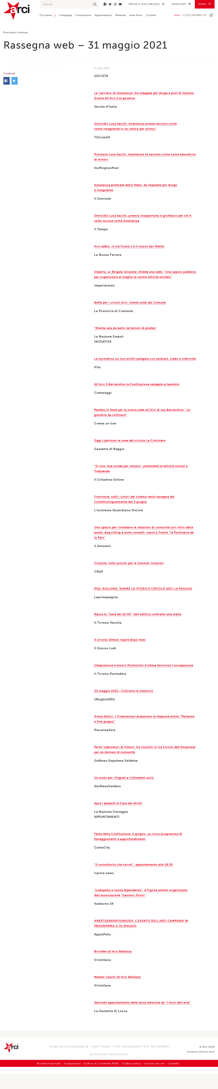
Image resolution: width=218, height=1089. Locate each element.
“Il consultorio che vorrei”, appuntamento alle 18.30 (135, 880)
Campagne (65, 15)
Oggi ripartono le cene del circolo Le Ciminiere (131, 445)
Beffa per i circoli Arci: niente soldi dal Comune (131, 302)
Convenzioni (83, 15)
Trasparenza (68, 1078)
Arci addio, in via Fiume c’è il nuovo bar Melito (131, 246)
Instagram (115, 4)
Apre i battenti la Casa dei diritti (119, 818)
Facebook (104, 4)
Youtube (120, 4)
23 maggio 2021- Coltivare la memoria (124, 706)
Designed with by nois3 (201, 1066)
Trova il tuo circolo (144, 4)
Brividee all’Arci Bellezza (113, 967)
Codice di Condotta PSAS (100, 1078)
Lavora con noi (159, 1078)
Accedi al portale (42, 1078)
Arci (18, 11)
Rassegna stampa (16, 32)
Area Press (136, 15)
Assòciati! (179, 4)
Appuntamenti (103, 15)
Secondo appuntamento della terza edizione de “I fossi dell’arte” (145, 1018)
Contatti (151, 15)
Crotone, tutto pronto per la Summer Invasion (130, 568)
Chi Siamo (46, 15)
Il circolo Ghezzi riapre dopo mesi (121, 650)
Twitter (110, 4)
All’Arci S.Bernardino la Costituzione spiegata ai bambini (139, 389)
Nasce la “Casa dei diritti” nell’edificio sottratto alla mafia (140, 624)
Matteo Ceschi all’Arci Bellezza (118, 992)
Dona (202, 4)
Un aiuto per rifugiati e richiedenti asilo (125, 793)
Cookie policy (134, 1078)
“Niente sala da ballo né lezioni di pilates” (127, 328)
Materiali (120, 15)
